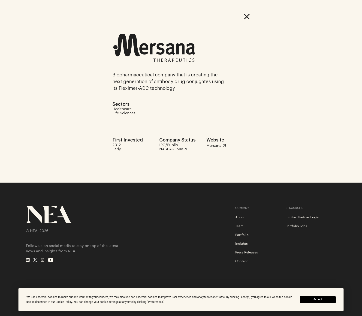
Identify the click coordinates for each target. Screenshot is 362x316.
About (240, 217)
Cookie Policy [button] (64, 302)
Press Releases (246, 252)
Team (239, 225)
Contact (241, 260)
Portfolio (242, 234)
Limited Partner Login (302, 217)
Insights (241, 243)
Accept (318, 299)
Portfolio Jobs (296, 225)
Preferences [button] (155, 302)
